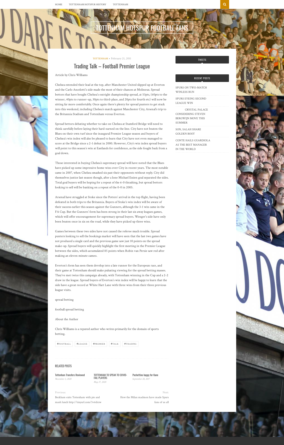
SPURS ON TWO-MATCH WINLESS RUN (191, 90)
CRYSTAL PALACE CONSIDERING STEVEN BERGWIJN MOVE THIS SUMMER (192, 116)
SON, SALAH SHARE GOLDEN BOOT (188, 132)
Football (64, 344)
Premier (99, 344)
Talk (115, 344)
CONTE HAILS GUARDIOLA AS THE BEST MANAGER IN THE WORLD (193, 145)
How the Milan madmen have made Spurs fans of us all (144, 399)
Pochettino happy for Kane (145, 375)
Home (58, 4)
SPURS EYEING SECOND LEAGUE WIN (191, 101)
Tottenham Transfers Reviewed (70, 375)
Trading (130, 344)
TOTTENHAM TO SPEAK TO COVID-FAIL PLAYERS (110, 376)
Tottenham (120, 4)
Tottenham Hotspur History (87, 4)
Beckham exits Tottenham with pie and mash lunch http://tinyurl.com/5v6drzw (78, 399)
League (82, 344)
